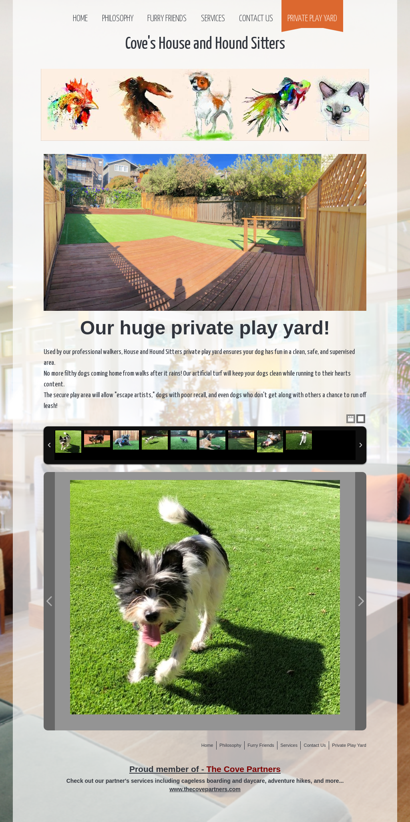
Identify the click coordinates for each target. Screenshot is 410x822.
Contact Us (256, 19)
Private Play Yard (312, 19)
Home (80, 19)
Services (213, 19)
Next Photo (360, 601)
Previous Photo (49, 601)
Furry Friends (167, 19)
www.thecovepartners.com (205, 789)
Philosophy (117, 19)
